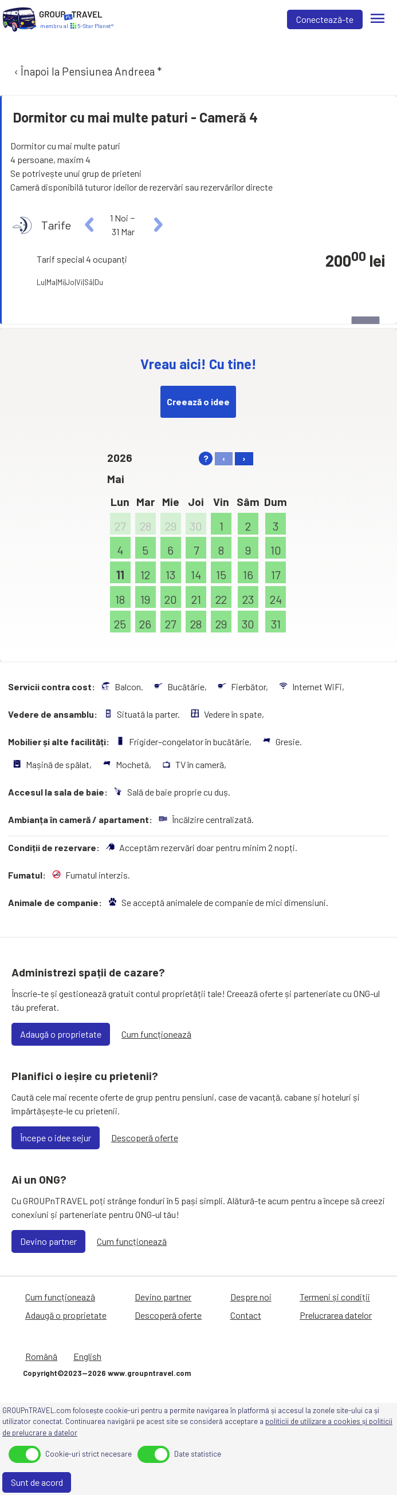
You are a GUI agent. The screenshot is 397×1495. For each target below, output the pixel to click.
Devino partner (48, 1241)
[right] (157, 225)
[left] (90, 225)
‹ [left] (224, 458)
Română (41, 1356)
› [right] (244, 458)
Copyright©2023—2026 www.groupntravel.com (107, 1373)
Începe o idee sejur (55, 1137)
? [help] (206, 458)
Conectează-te (324, 19)
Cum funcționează (156, 1034)
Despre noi (251, 1296)
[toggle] (25, 1454)
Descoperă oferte (144, 1137)
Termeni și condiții (335, 1296)
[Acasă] (19, 19)
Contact (245, 1315)
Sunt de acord (37, 1482)
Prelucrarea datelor (336, 1315)
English (87, 1356)
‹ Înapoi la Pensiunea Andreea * (87, 71)
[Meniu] (377, 19)
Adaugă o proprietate (60, 1034)
